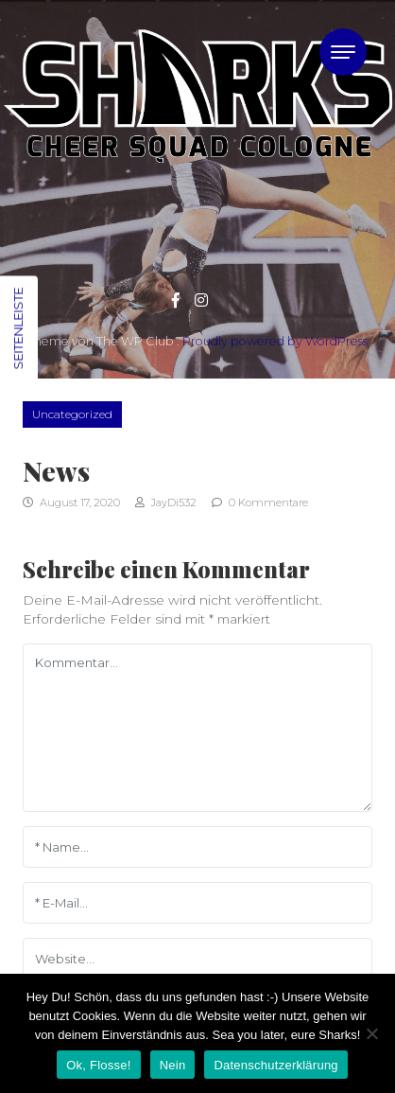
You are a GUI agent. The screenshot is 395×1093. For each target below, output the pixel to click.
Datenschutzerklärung (275, 1065)
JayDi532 (166, 502)
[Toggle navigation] (343, 52)
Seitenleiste (18, 328)
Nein (173, 1065)
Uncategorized (72, 414)
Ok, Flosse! (98, 1065)
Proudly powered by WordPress (275, 341)
